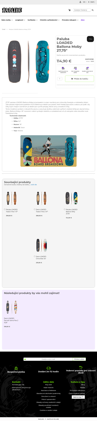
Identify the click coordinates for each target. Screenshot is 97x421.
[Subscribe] (79, 359)
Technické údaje (27, 95)
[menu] (43, 20)
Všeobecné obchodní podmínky (48, 393)
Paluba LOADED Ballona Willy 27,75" (71, 212)
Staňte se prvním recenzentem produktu (71, 55)
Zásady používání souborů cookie (49, 406)
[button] (91, 2)
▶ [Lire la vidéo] (48, 151)
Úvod (3, 29)
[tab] (10, 95)
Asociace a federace (48, 390)
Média (82, 387)
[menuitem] (7, 20)
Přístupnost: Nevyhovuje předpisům (21, 389)
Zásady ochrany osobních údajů (48, 402)
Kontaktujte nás (18, 385)
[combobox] (82, 10)
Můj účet (48, 385)
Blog (83, 385)
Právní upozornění (49, 399)
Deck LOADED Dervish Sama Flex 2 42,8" (11, 320)
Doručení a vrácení (48, 396)
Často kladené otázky (77, 393)
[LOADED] (90, 39)
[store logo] (12, 10)
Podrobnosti (10, 96)
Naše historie (49, 387)
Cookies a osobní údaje (48, 410)
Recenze (43, 95)
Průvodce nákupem (77, 390)
